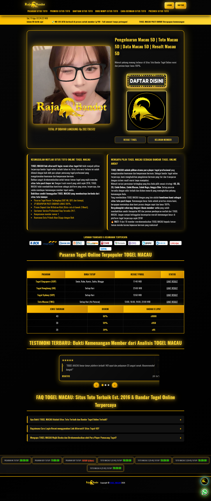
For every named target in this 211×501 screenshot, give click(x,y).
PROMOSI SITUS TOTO (60, 11)
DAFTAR (180, 5)
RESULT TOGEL (130, 139)
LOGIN (169, 5)
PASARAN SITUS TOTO (37, 11)
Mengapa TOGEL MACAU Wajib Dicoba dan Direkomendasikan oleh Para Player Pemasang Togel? (73, 445)
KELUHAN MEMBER (163, 139)
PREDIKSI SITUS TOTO (159, 11)
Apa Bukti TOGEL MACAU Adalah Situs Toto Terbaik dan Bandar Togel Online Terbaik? (68, 427)
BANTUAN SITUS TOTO (83, 11)
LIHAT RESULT (172, 281)
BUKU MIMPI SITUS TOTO (106, 11)
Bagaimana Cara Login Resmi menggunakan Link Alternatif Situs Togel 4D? (64, 436)
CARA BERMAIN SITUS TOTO (133, 11)
